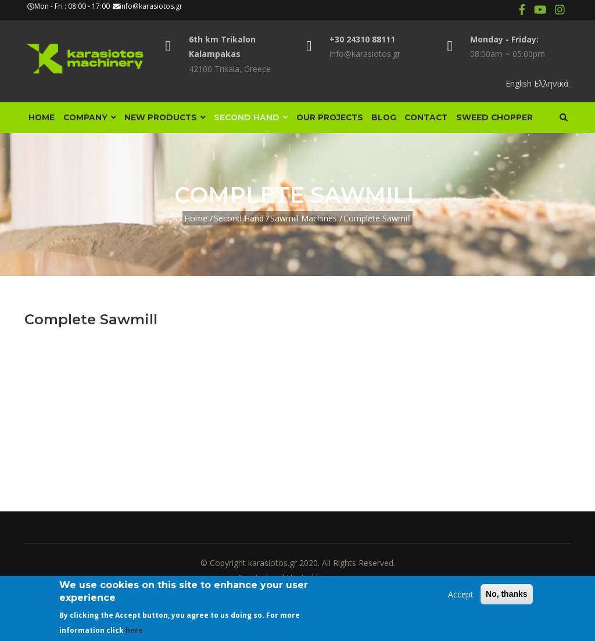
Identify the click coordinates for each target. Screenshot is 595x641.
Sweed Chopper (69, 158)
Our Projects (350, 121)
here (134, 630)
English (519, 83)
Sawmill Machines (303, 262)
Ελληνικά (551, 83)
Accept (461, 594)
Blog (409, 121)
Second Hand (266, 121)
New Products (175, 121)
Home (43, 121)
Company (96, 121)
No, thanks (507, 594)
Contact (456, 121)
